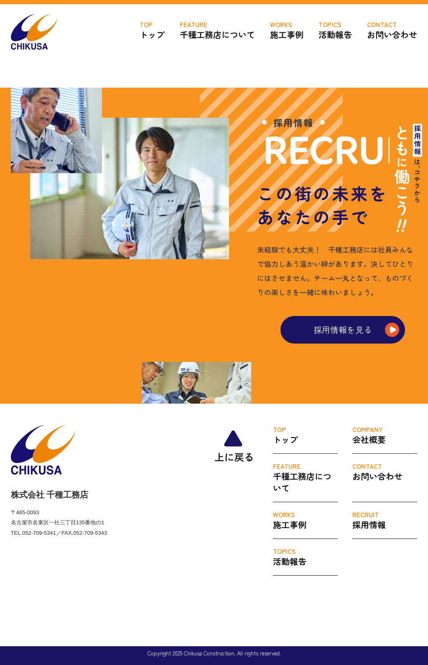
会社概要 (385, 435)
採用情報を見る (342, 330)
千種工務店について (217, 30)
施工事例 (286, 30)
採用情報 (385, 520)
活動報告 (335, 30)
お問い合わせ (392, 30)
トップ (152, 30)
